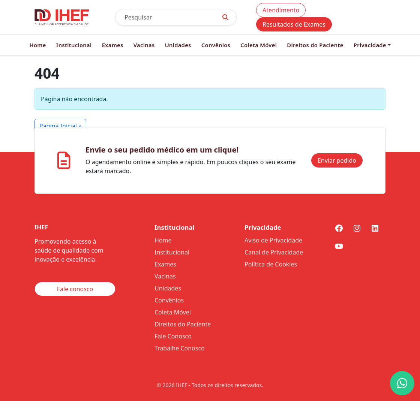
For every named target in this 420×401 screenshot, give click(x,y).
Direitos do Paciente (315, 45)
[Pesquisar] (165, 17)
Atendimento (280, 10)
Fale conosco (75, 289)
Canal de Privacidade (273, 252)
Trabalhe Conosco (179, 348)
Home (37, 45)
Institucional (74, 45)
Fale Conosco (173, 336)
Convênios (215, 45)
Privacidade (370, 45)
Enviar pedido (337, 160)
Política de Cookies (270, 264)
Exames (112, 45)
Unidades (178, 45)
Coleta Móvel (258, 45)
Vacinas (144, 45)
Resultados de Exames (294, 24)
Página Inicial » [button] (60, 126)
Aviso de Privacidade (273, 240)
